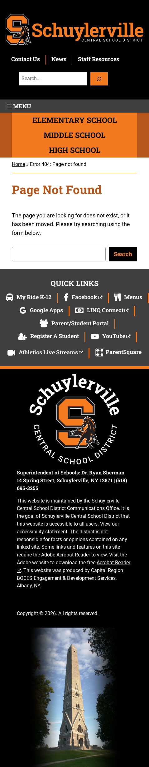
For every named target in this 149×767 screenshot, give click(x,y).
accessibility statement (42, 532)
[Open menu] (18, 106)
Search (123, 254)
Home (18, 164)
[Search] (99, 78)
